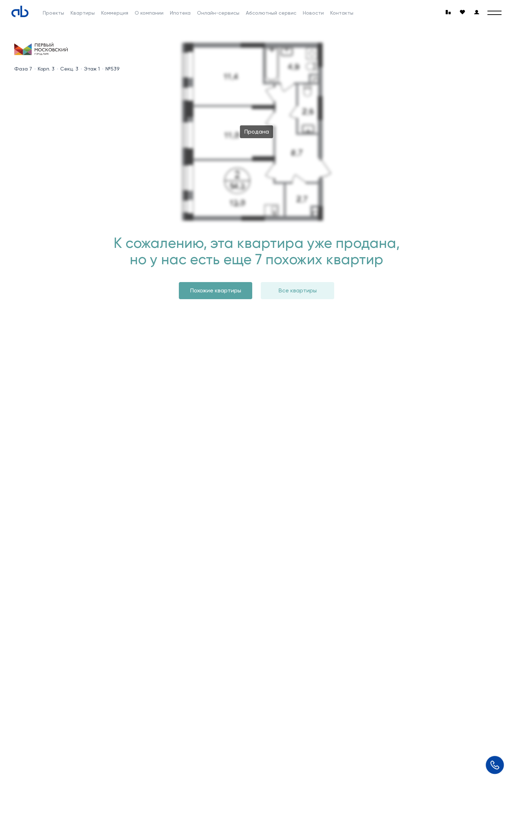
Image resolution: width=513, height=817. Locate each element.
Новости (313, 13)
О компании (149, 13)
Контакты (341, 13)
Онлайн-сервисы (218, 13)
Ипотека (180, 13)
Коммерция (114, 13)
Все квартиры (298, 290)
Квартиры (83, 13)
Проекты (53, 13)
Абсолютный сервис (271, 13)
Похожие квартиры (215, 290)
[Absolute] (19, 11)
